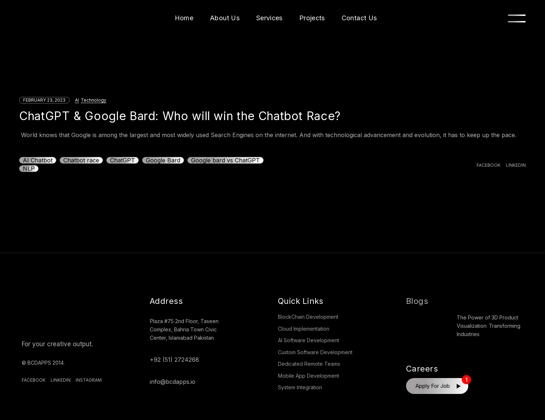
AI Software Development (308, 340)
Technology (93, 100)
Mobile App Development (308, 376)
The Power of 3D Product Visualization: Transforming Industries (488, 325)
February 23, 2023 (44, 100)
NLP (29, 168)
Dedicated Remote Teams (309, 364)
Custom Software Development (315, 352)
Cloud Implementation (303, 329)
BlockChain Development (308, 317)
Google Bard (163, 160)
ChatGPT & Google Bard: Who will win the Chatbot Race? (180, 116)
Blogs (417, 301)
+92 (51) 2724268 (174, 359)
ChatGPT (122, 160)
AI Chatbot (37, 160)
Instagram (89, 380)
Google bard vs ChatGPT (225, 160)
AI (77, 100)
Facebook (34, 380)
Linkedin (61, 380)
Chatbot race (81, 160)
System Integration (300, 387)
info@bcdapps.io (172, 381)
